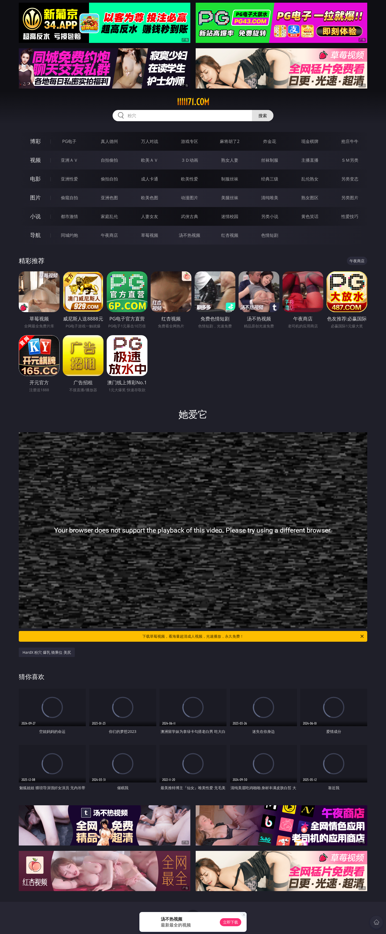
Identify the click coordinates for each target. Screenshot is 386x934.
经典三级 (269, 179)
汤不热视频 (189, 235)
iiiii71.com (193, 102)
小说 (35, 216)
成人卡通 (149, 179)
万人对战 (149, 141)
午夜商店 (109, 235)
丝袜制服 (269, 160)
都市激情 (69, 216)
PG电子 (69, 141)
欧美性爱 (189, 179)
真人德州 (109, 141)
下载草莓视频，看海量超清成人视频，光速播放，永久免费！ (253, 636)
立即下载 (230, 922)
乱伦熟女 (309, 179)
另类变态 (349, 179)
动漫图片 (189, 198)
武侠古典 (189, 216)
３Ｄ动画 (189, 160)
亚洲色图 (109, 198)
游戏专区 (189, 141)
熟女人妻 (229, 160)
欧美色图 (149, 198)
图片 (35, 197)
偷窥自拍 (69, 198)
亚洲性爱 (69, 179)
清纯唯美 (269, 198)
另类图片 (349, 198)
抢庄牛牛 (349, 141)
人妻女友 (149, 216)
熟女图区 (309, 198)
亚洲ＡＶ (69, 160)
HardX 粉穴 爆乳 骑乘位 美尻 (47, 652)
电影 (35, 178)
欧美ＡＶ (149, 160)
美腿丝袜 (229, 198)
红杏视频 (229, 235)
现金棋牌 (309, 141)
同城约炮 (69, 235)
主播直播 (309, 160)
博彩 (35, 141)
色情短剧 (269, 235)
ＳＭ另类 (349, 160)
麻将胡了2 (229, 141)
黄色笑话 (309, 216)
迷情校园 (229, 216)
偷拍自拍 (109, 179)
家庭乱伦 (109, 216)
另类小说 (269, 216)
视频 (35, 160)
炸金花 (269, 141)
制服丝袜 (229, 179)
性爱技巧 (349, 216)
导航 (35, 235)
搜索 (262, 116)
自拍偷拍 (109, 160)
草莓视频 (149, 235)
